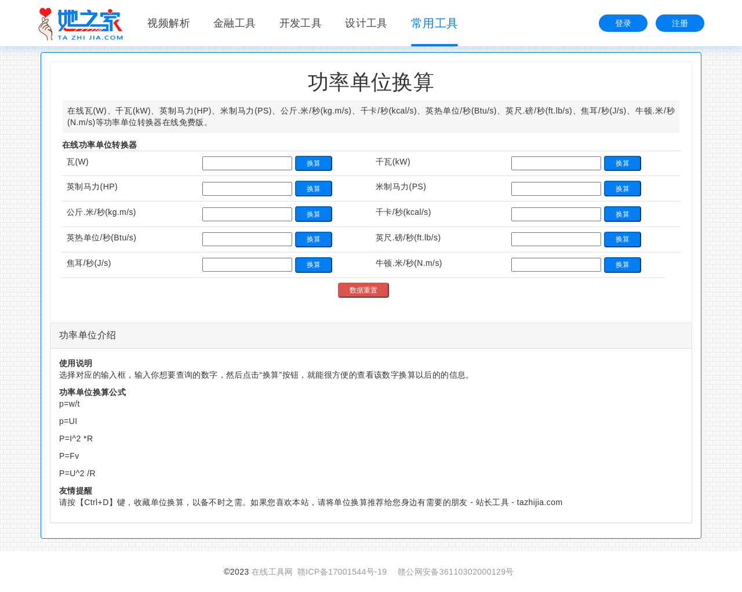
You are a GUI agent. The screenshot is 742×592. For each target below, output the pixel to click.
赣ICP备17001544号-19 (342, 571)
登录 (623, 23)
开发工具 (300, 23)
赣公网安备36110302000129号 (456, 571)
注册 (680, 23)
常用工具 (435, 23)
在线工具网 (272, 571)
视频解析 (168, 23)
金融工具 (234, 23)
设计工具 (366, 23)
